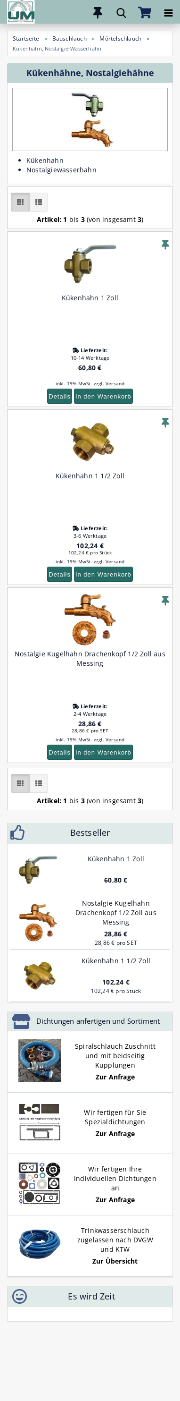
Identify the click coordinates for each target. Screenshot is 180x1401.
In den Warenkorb (103, 396)
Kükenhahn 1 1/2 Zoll (90, 475)
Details (60, 396)
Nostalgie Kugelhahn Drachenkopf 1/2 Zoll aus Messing (90, 658)
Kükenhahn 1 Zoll (90, 297)
